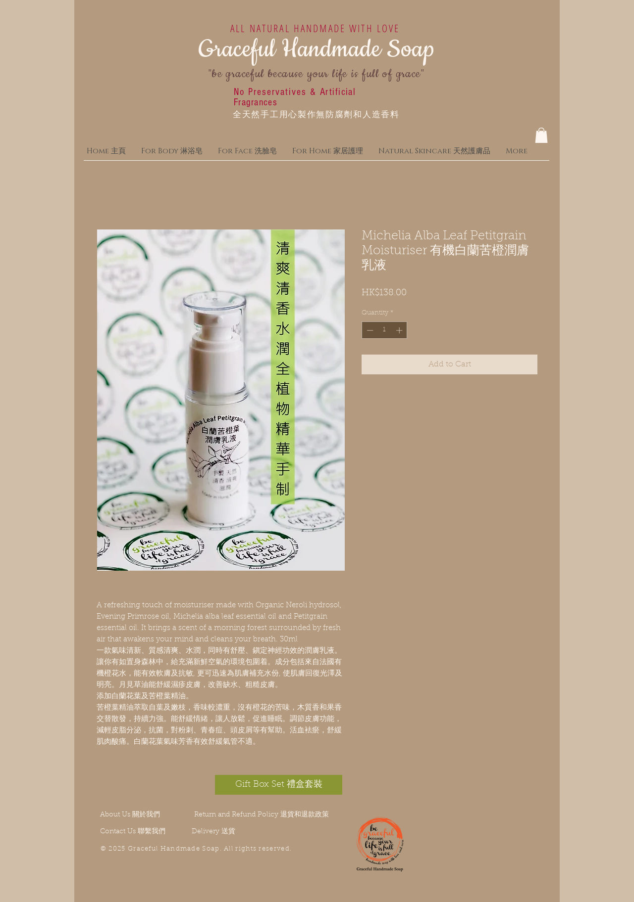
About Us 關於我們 (130, 815)
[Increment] (400, 330)
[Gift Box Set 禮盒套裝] (278, 785)
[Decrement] (369, 330)
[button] (541, 135)
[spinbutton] (384, 330)
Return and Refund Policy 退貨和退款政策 (261, 815)
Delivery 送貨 (213, 831)
